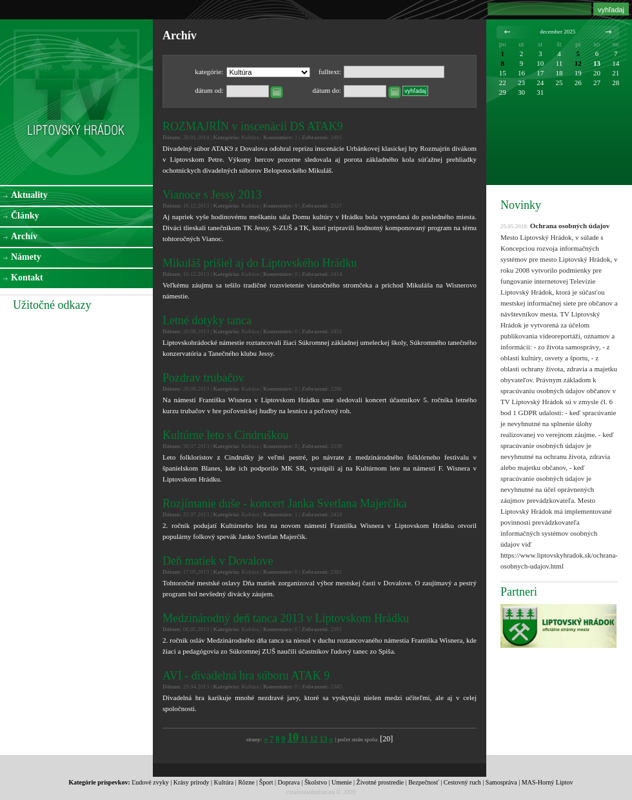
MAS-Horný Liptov (547, 782)
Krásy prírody (191, 782)
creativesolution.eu (310, 791)
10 (293, 737)
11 (304, 738)
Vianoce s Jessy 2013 (212, 194)
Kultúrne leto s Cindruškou (226, 435)
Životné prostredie (380, 782)
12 (314, 738)
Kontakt (27, 277)
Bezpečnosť (423, 782)
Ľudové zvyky (150, 782)
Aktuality (29, 195)
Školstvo (315, 782)
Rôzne (246, 782)
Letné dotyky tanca (207, 320)
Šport (266, 782)
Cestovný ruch (462, 782)
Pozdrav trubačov (203, 377)
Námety (26, 257)
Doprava (288, 782)
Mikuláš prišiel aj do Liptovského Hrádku (260, 263)
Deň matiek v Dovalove (218, 560)
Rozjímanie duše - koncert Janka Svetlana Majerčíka (285, 503)
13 (324, 738)
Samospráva (501, 782)
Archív (24, 236)
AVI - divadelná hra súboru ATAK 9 (246, 675)
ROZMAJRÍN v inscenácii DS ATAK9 (253, 126)
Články (25, 215)
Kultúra (224, 782)
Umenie (341, 782)
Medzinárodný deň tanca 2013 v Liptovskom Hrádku (286, 618)
